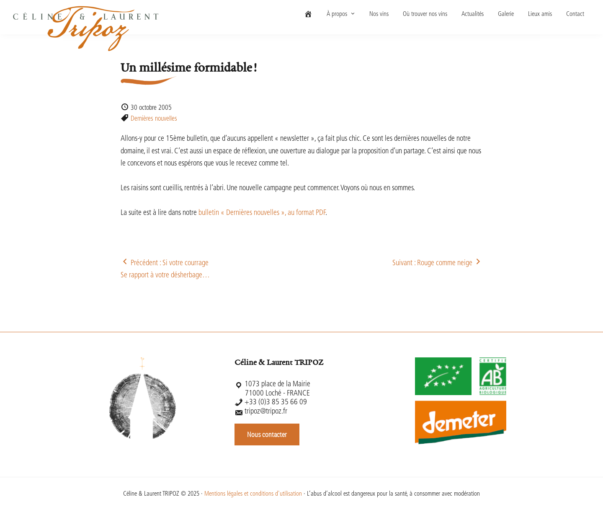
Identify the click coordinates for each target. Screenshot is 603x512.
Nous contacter (267, 434)
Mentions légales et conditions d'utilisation (253, 494)
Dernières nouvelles (154, 119)
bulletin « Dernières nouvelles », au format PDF (261, 213)
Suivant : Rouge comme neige (437, 263)
